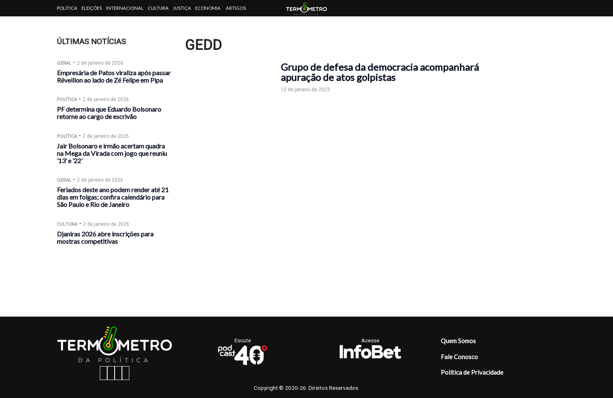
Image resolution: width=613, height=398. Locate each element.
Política (67, 8)
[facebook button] (103, 373)
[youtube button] (125, 373)
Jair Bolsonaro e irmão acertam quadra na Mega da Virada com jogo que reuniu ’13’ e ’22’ (112, 153)
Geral (64, 63)
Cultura (158, 8)
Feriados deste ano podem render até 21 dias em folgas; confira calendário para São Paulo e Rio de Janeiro (113, 197)
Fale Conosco (459, 356)
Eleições (91, 8)
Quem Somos (458, 340)
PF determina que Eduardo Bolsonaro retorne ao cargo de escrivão (109, 112)
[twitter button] (118, 373)
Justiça (182, 8)
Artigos (236, 8)
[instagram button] (111, 373)
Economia (208, 8)
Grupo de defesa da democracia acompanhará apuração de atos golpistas (380, 72)
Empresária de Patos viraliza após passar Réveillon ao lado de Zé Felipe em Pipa (114, 76)
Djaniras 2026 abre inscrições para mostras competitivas (105, 237)
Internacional (125, 8)
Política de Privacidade (472, 372)
